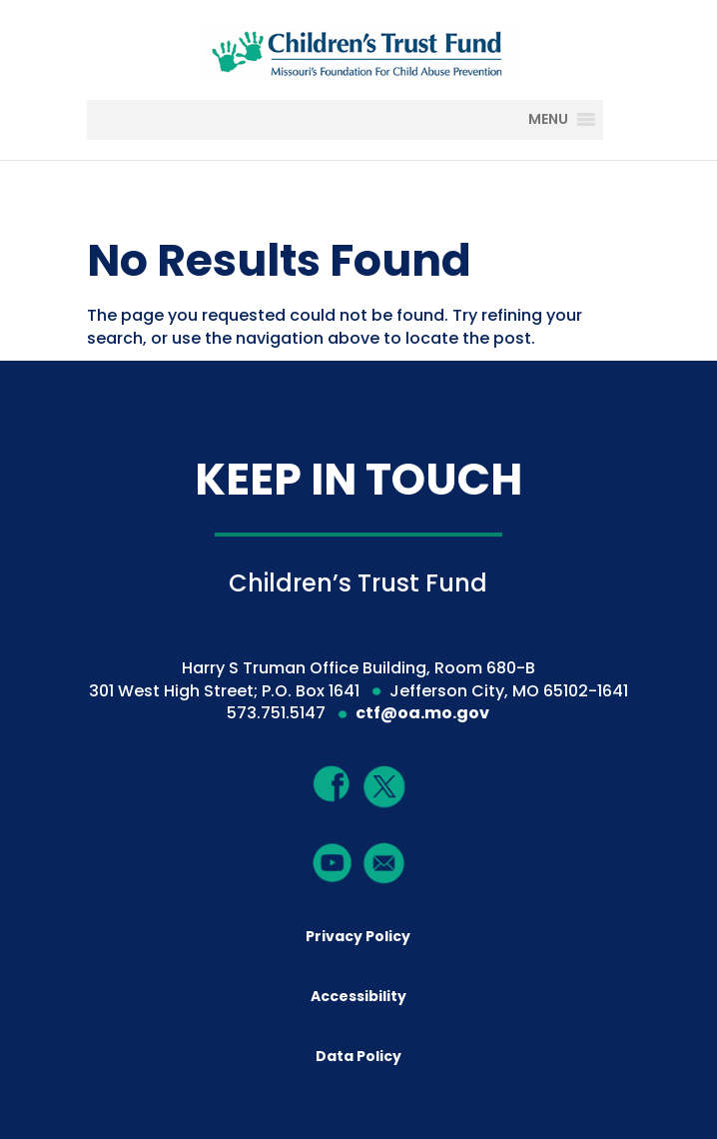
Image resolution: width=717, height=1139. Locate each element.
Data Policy (358, 1056)
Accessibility (358, 996)
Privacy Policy (358, 936)
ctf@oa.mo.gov (422, 712)
